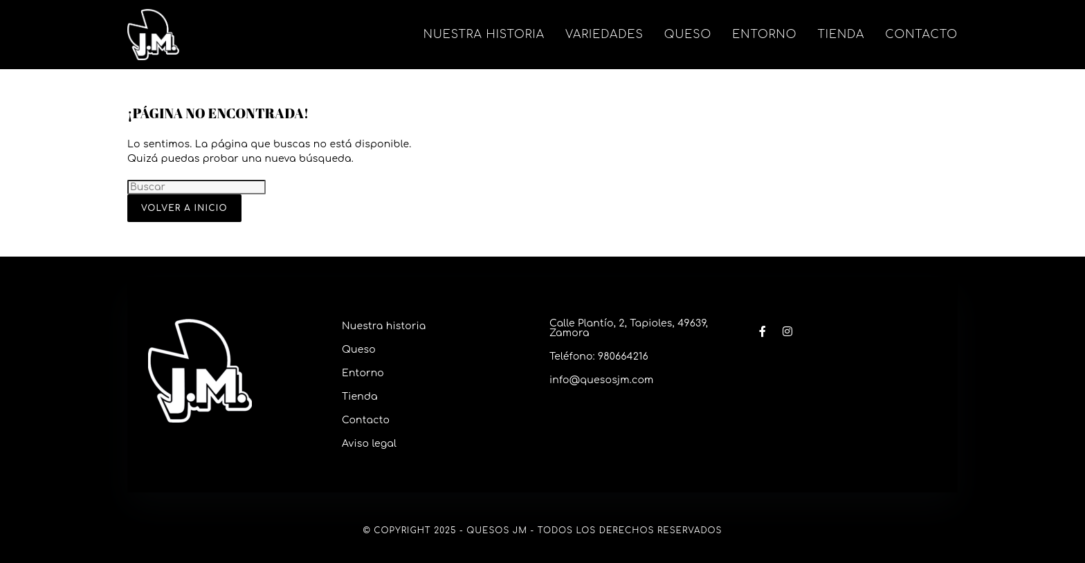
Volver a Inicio (184, 208)
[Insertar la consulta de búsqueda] (196, 187)
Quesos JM (496, 530)
